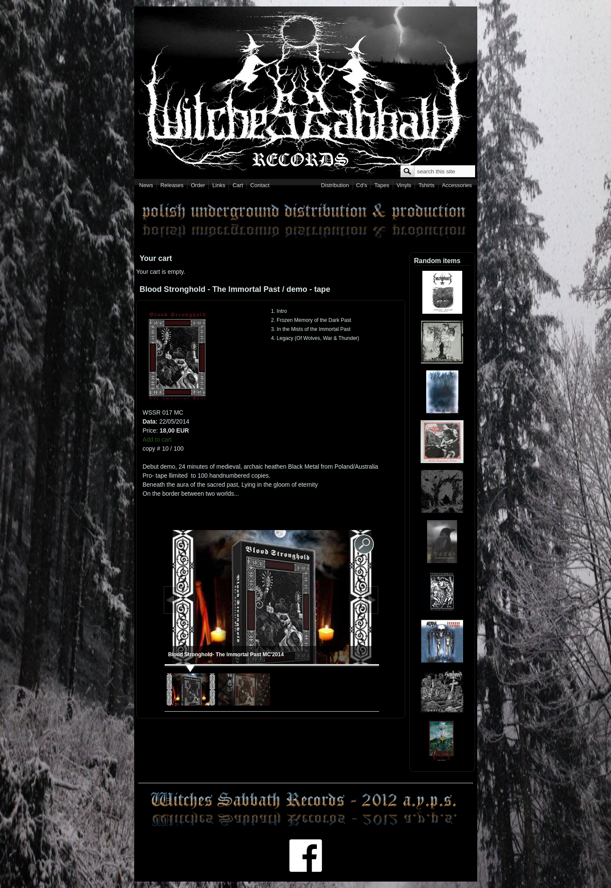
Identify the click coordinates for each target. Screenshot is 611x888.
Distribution (335, 185)
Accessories (457, 185)
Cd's (361, 185)
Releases (172, 185)
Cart (237, 185)
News (146, 185)
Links (218, 185)
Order (198, 185)
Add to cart (157, 439)
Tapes (381, 185)
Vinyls (404, 185)
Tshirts (426, 185)
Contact (260, 185)
